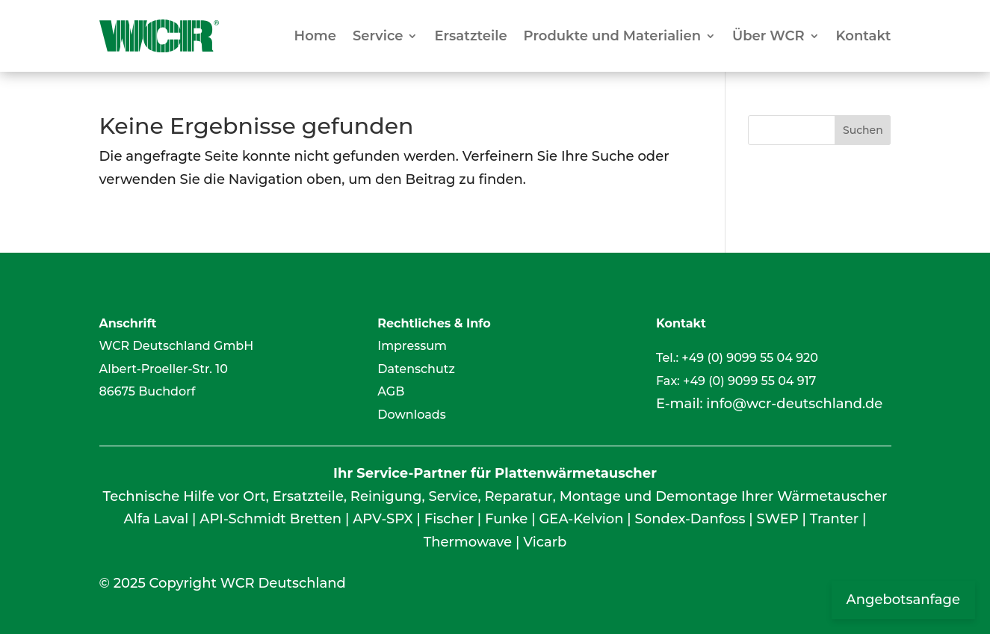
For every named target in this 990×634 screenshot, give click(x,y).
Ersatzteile (470, 36)
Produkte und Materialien (612, 36)
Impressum (412, 346)
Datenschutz (416, 369)
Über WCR (768, 36)
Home (315, 36)
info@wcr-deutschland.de (794, 404)
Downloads (411, 414)
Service (378, 36)
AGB (390, 391)
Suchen (863, 130)
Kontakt (863, 36)
